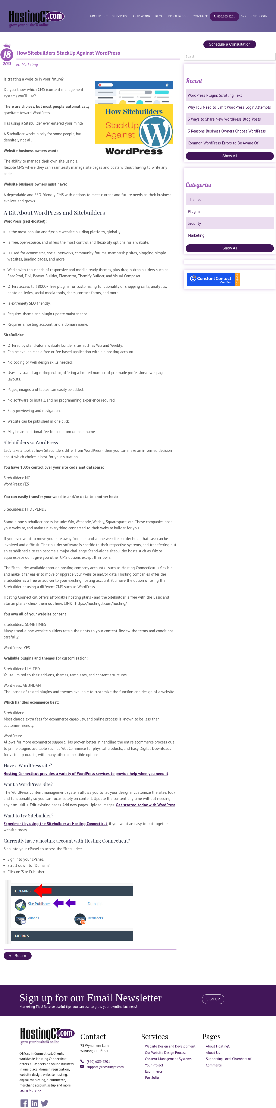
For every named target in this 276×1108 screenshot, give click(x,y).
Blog (159, 16)
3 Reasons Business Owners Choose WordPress (227, 131)
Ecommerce (154, 1071)
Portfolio (152, 1077)
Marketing (196, 235)
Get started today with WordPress (145, 804)
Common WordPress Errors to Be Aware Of (223, 143)
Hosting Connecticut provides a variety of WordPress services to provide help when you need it (86, 773)
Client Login (254, 16)
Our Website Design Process (165, 1052)
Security (194, 223)
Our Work (141, 16)
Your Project (154, 1065)
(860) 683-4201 (95, 1061)
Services (119, 16)
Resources (177, 16)
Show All (229, 156)
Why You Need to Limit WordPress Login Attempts (229, 107)
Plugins (194, 211)
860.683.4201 (224, 16)
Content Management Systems (168, 1058)
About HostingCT (219, 1046)
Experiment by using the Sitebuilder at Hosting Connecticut (55, 823)
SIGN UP (213, 999)
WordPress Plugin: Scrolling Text (215, 95)
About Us (97, 16)
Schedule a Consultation (230, 44)
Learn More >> (30, 1090)
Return (17, 956)
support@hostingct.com (102, 1067)
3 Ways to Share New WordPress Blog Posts (224, 119)
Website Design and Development (170, 1046)
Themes (194, 199)
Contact (200, 16)
